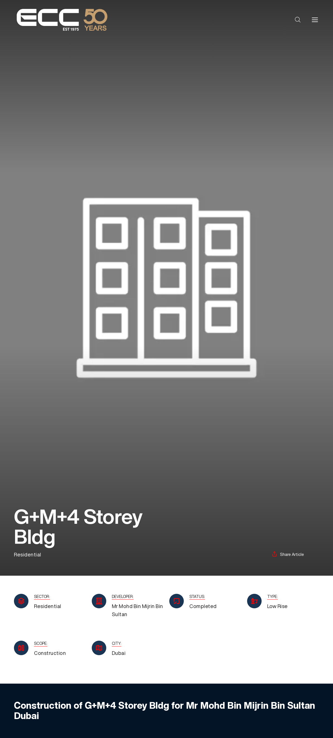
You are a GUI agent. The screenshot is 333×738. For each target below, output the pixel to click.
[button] (298, 20)
